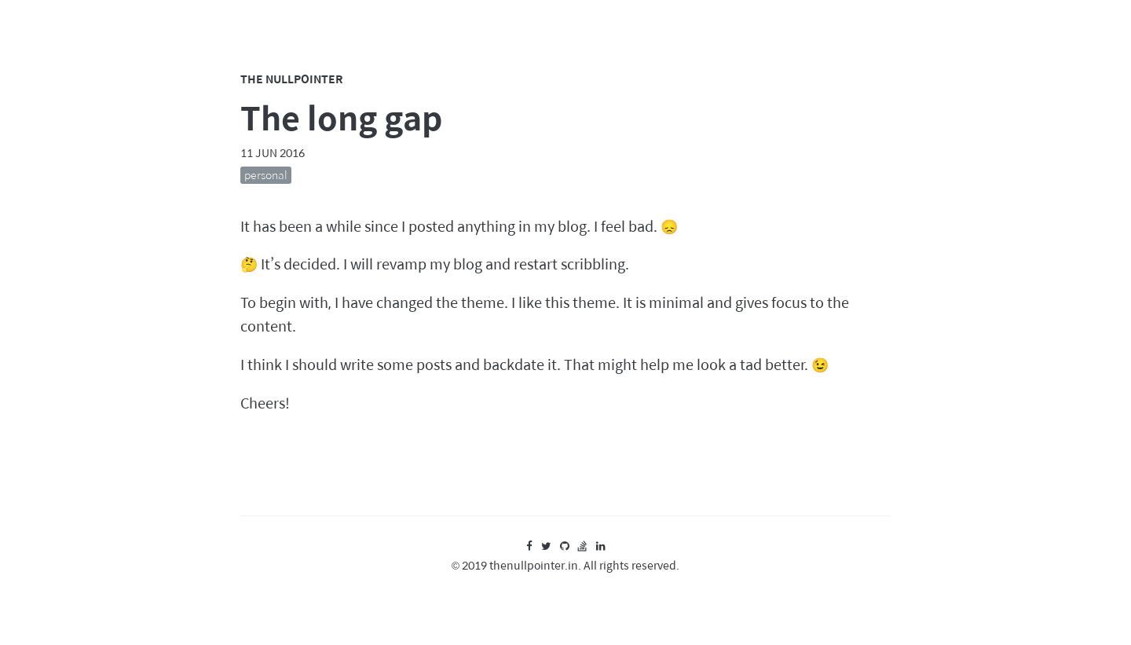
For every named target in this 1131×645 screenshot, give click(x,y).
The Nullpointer (291, 78)
